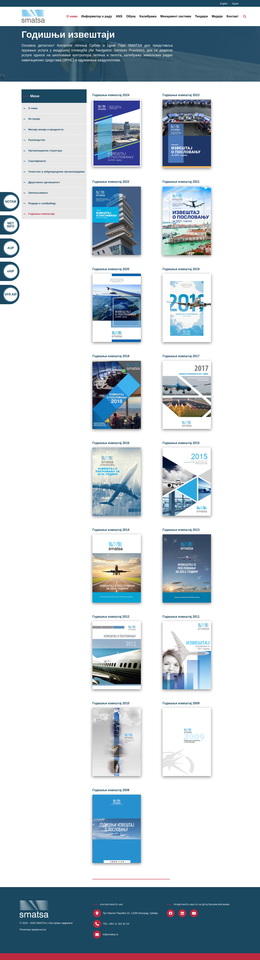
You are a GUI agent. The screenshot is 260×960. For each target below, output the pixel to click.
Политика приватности (33, 929)
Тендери (201, 16)
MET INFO (10, 225)
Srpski (235, 3)
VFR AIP (11, 294)
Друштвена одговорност (44, 182)
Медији (217, 16)
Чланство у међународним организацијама (56, 171)
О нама (71, 16)
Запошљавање (38, 192)
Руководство (36, 140)
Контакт (232, 16)
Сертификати (37, 161)
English (224, 3)
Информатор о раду (96, 16)
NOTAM (10, 201)
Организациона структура (45, 150)
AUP (10, 248)
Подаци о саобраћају (42, 203)
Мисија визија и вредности (46, 129)
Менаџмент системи (175, 16)
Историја (34, 119)
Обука (131, 16)
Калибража (148, 16)
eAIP (10, 271)
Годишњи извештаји (41, 214)
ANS (119, 16)
